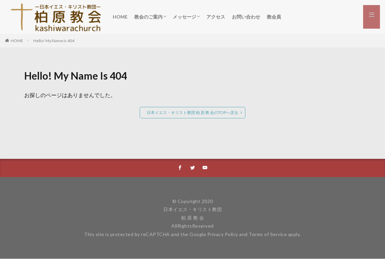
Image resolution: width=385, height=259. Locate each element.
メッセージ (184, 17)
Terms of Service (268, 234)
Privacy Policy (222, 234)
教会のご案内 (148, 17)
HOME (120, 17)
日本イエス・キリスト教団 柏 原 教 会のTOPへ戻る (192, 112)
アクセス (215, 17)
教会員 (274, 17)
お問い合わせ (246, 17)
